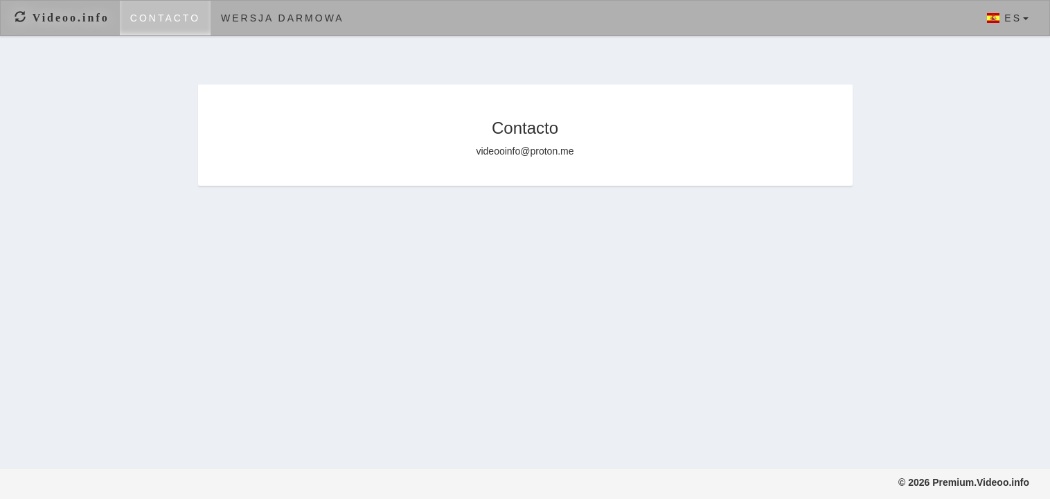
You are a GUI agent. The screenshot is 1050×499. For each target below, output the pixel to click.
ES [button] (1008, 18)
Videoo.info (62, 18)
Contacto (165, 18)
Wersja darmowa (282, 18)
